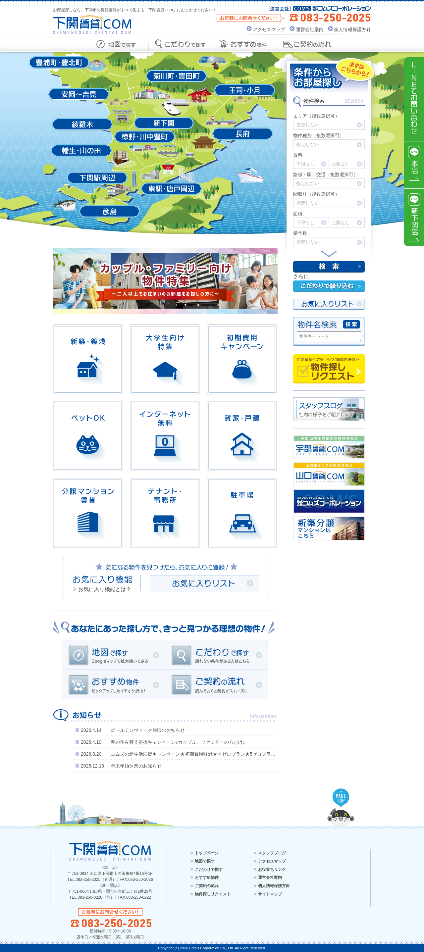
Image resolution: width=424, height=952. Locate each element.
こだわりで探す (216, 655)
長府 (242, 133)
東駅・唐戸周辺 (171, 188)
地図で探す (114, 655)
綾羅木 (82, 124)
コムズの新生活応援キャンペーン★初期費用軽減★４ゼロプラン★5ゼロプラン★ (195, 754)
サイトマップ (270, 894)
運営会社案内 (310, 29)
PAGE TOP (340, 798)
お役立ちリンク (272, 869)
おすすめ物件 (114, 684)
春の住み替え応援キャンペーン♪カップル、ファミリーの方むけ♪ (178, 742)
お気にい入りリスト (329, 304)
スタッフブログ (272, 853)
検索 (329, 267)
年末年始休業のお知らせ (136, 766)
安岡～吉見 (78, 94)
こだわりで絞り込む (329, 286)
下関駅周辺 (97, 178)
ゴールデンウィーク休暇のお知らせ (148, 730)
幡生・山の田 (81, 150)
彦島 (109, 211)
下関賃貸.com (92, 24)
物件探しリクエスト (329, 368)
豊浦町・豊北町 (59, 62)
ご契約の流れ (216, 684)
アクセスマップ (269, 29)
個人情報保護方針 (352, 29)
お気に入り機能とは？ (104, 589)
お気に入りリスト (204, 583)
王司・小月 (244, 90)
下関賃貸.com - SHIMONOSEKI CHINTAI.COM (110, 850)
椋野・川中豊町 (144, 136)
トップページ (207, 853)
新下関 (163, 123)
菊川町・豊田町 (176, 76)
